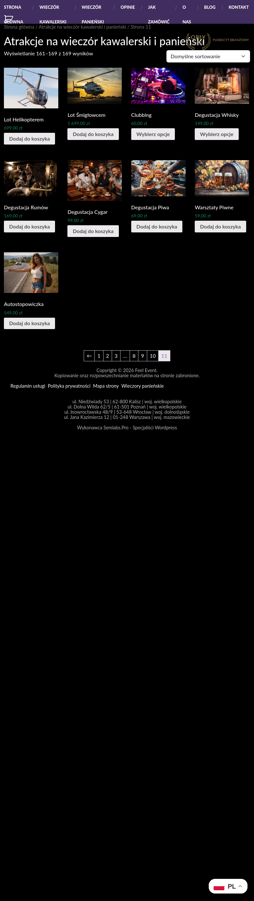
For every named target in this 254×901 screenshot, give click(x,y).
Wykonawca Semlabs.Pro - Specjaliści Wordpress (127, 427)
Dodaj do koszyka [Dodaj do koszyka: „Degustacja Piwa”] (156, 226)
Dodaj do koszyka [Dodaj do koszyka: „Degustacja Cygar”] (93, 231)
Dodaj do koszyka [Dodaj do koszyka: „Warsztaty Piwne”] (220, 226)
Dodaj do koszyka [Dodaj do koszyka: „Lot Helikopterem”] (29, 138)
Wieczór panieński (93, 10)
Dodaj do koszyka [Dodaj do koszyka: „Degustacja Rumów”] (29, 226)
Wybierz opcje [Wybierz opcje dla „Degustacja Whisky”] (216, 134)
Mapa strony (106, 386)
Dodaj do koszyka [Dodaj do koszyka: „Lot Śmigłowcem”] (93, 134)
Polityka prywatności (69, 386)
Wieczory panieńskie (142, 386)
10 (153, 356)
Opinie (127, 7)
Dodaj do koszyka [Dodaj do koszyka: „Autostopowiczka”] (29, 323)
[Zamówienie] (208, 56)
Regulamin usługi (27, 386)
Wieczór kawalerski (52, 10)
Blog (210, 7)
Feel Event (146, 370)
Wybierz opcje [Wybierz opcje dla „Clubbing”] (153, 134)
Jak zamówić (158, 10)
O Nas (186, 10)
